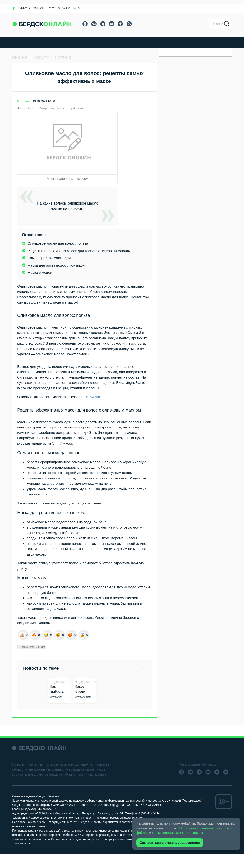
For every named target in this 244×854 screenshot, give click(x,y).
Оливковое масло (31, 647)
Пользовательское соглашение (68, 764)
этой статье (96, 397)
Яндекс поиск (74, 774)
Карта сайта (97, 774)
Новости (18, 764)
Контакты (34, 764)
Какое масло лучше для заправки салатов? (83, 696)
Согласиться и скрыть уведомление (170, 842)
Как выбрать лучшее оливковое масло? (58, 696)
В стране (23, 101)
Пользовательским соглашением (177, 833)
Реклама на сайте (80, 769)
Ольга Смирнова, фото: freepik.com (55, 108)
